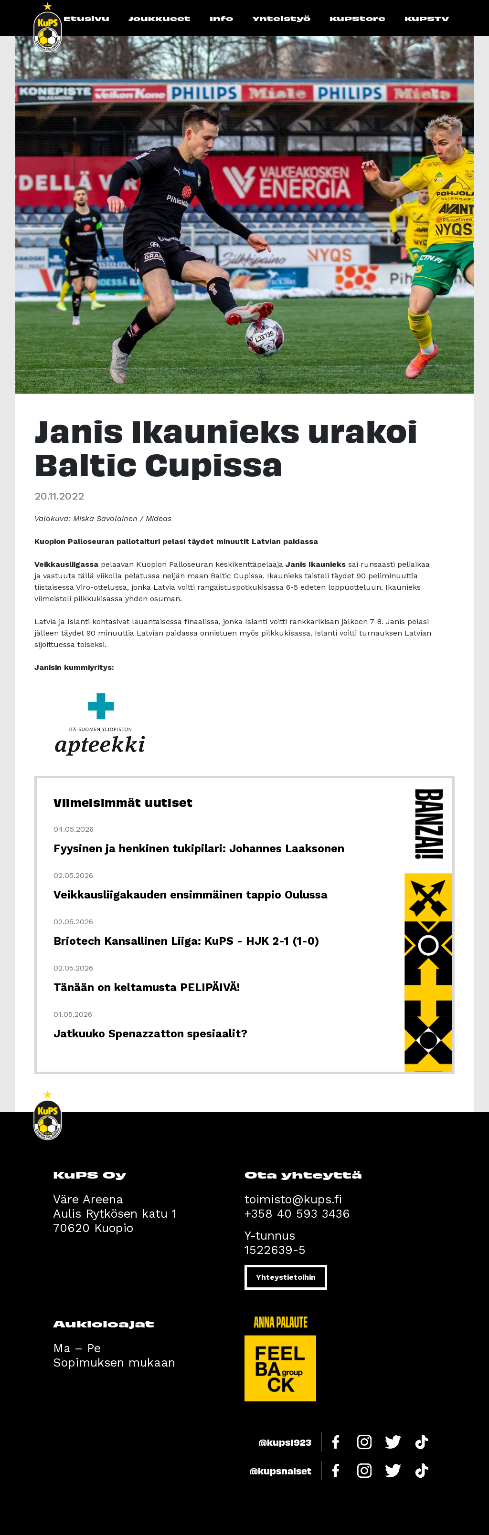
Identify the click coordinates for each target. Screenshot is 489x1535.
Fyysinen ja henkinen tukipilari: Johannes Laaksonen (198, 848)
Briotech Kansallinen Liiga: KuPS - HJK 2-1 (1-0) (186, 941)
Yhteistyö (281, 18)
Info (221, 18)
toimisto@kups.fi (293, 1199)
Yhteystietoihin (286, 1277)
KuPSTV (426, 18)
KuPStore (357, 18)
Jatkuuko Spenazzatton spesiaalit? (150, 1033)
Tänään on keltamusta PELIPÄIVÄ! (146, 987)
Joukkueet (159, 18)
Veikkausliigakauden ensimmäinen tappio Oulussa (190, 894)
